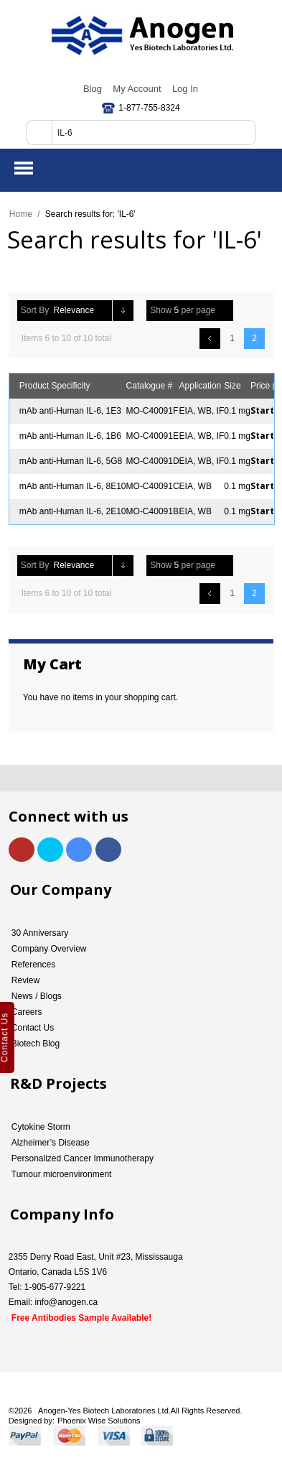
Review (25, 980)
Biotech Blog (35, 1044)
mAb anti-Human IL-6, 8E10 (72, 486)
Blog (92, 88)
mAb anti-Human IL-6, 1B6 (70, 436)
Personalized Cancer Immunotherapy (82, 1158)
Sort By (35, 310)
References (33, 965)
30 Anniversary (39, 933)
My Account (137, 88)
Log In (185, 88)
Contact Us (32, 1028)
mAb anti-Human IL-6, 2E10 (72, 511)
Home (20, 214)
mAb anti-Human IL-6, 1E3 (70, 411)
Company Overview (49, 949)
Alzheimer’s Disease (50, 1143)
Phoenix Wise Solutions (99, 1420)
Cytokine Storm (40, 1127)
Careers (26, 1012)
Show (160, 310)
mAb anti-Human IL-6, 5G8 (70, 461)
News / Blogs (36, 996)
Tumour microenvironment (61, 1174)
